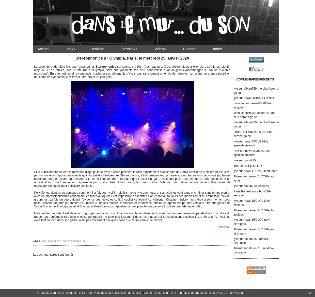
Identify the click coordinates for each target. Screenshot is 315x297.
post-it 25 (250, 160)
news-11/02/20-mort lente (260, 171)
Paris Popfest (242, 191)
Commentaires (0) (74, 240)
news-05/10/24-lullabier (259, 98)
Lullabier (239, 103)
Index (221, 49)
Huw (236, 151)
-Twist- (238, 132)
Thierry (238, 176)
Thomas (239, 166)
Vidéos (164, 49)
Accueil (48, 49)
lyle (236, 88)
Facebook (223, 227)
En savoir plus (235, 293)
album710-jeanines (256, 186)
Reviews (102, 49)
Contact (193, 49)
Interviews (133, 49)
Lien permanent (51, 240)
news (75, 49)
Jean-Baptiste (243, 113)
